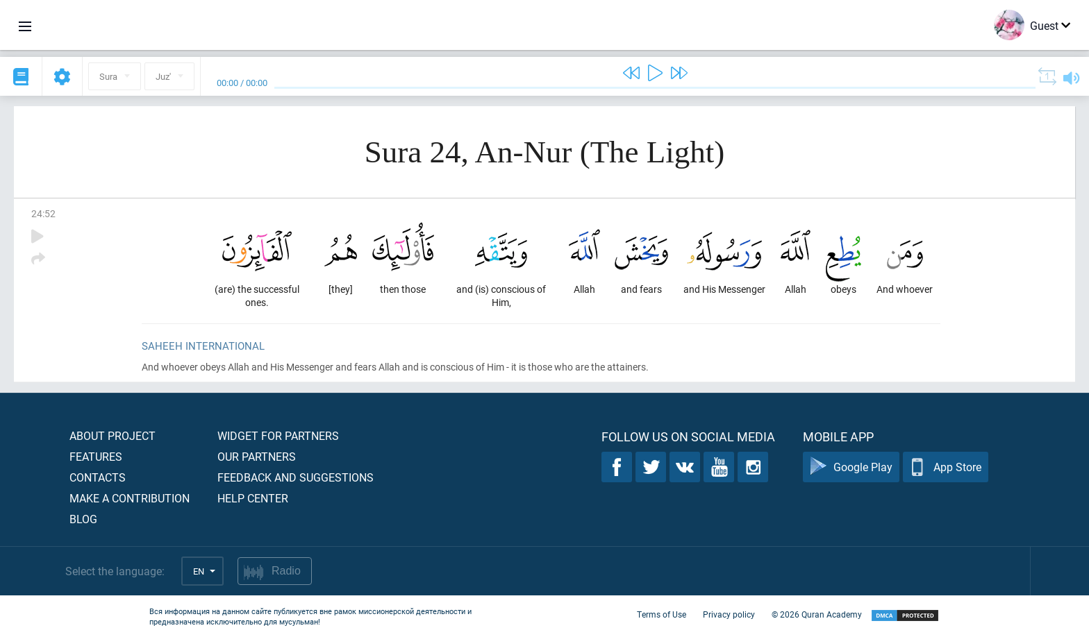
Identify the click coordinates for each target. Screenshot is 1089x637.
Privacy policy (729, 614)
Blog (83, 518)
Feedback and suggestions (295, 477)
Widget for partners (278, 435)
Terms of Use (661, 614)
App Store (945, 467)
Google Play (851, 467)
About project (112, 435)
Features (95, 456)
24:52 (43, 213)
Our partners (256, 456)
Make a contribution (129, 498)
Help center (252, 498)
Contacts (97, 477)
